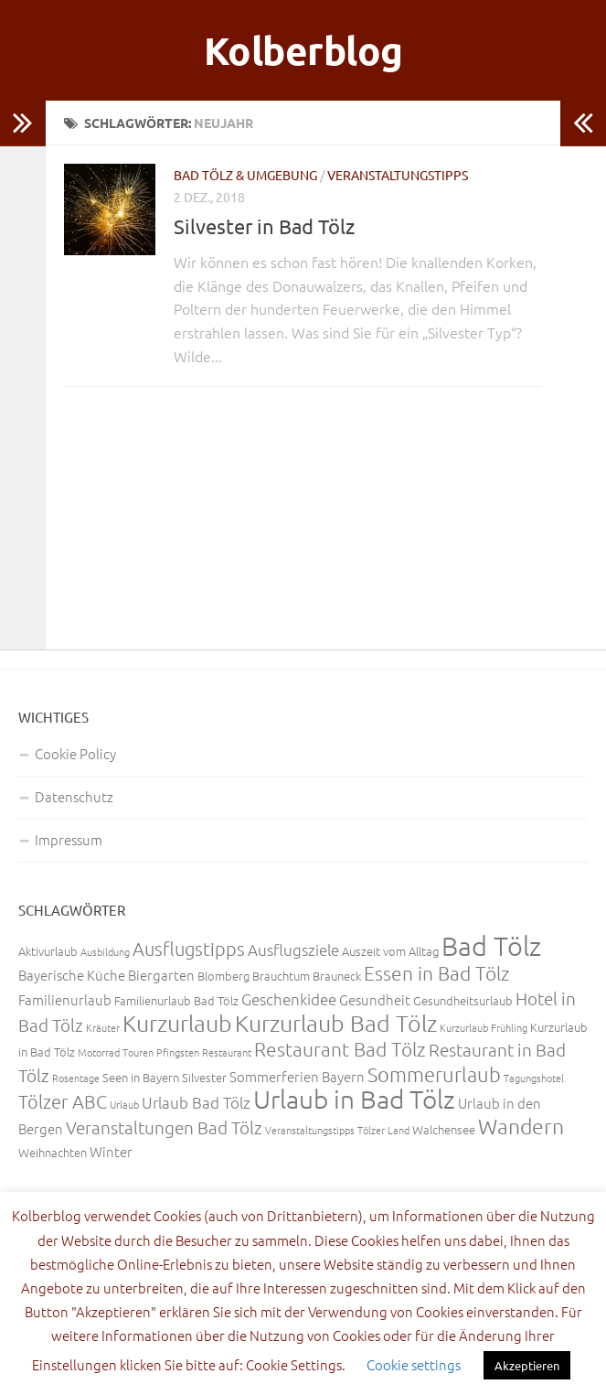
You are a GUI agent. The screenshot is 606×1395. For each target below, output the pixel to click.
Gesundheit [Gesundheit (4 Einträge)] (374, 999)
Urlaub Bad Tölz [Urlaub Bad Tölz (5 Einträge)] (196, 1102)
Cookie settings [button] (414, 1364)
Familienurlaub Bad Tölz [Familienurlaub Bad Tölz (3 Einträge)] (176, 1000)
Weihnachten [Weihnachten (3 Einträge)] (52, 1152)
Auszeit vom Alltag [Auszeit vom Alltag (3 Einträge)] (390, 951)
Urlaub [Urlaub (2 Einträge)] (124, 1104)
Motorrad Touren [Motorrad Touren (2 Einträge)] (116, 1052)
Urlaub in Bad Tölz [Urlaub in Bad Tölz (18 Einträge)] (354, 1099)
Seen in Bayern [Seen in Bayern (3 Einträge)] (140, 1077)
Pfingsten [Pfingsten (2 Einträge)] (177, 1052)
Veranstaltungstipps (397, 174)
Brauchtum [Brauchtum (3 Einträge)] (281, 975)
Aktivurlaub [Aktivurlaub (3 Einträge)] (48, 951)
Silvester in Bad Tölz (264, 226)
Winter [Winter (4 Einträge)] (111, 1151)
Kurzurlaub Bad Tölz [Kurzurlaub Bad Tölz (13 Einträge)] (336, 1022)
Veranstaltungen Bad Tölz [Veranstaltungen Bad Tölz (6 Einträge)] (164, 1127)
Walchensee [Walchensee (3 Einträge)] (443, 1129)
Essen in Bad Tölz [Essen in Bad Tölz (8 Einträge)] (437, 972)
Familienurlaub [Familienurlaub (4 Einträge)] (65, 999)
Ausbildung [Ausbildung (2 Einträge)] (105, 951)
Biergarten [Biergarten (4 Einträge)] (161, 974)
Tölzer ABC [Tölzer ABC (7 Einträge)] (62, 1101)
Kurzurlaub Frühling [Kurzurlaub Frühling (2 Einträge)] (483, 1027)
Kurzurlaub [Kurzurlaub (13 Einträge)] (177, 1022)
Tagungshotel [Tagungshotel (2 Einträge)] (534, 1077)
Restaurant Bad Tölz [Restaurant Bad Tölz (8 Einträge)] (340, 1048)
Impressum (68, 839)
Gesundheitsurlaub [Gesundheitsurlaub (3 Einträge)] (463, 1000)
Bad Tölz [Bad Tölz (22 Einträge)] (491, 945)
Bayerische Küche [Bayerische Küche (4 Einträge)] (71, 974)
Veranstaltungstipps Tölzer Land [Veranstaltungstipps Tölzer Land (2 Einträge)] (337, 1129)
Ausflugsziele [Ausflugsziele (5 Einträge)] (293, 949)
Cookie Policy (75, 753)
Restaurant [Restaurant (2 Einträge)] (226, 1052)
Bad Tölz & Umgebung (245, 174)
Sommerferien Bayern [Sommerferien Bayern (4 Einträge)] (297, 1076)
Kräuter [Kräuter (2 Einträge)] (103, 1027)
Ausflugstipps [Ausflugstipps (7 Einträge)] (189, 949)
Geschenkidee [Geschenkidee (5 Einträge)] (288, 999)
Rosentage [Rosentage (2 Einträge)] (76, 1077)
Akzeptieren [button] (526, 1365)
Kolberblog (303, 50)
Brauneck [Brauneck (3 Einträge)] (337, 975)
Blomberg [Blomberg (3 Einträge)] (223, 975)
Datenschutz (74, 796)
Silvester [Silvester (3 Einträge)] (204, 1077)
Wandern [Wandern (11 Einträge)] (521, 1126)
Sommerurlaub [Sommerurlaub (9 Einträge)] (434, 1074)
